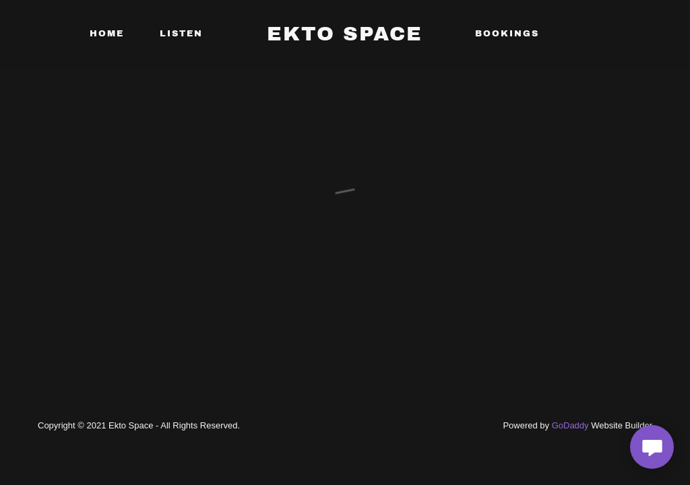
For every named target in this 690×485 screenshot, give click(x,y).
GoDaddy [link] (570, 425)
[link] (345, 37)
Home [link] (107, 33)
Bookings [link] (507, 33)
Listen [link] (181, 33)
